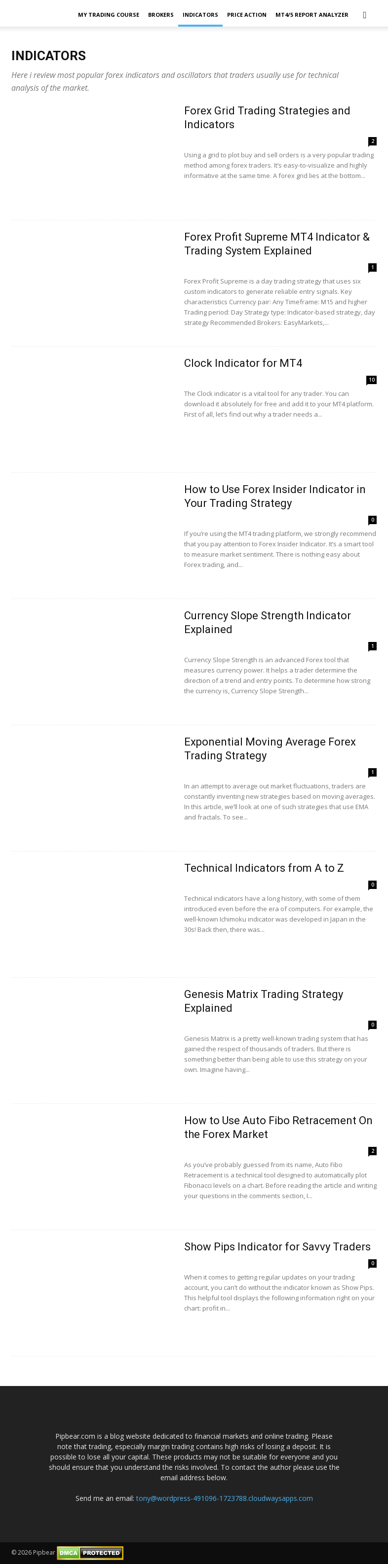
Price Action (247, 14)
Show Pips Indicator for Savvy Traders (277, 1247)
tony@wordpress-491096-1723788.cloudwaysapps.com (224, 1498)
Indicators (200, 14)
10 (372, 379)
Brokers (161, 14)
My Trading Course (108, 14)
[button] (365, 15)
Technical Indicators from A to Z (264, 868)
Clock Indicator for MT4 (243, 363)
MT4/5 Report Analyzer (312, 14)
